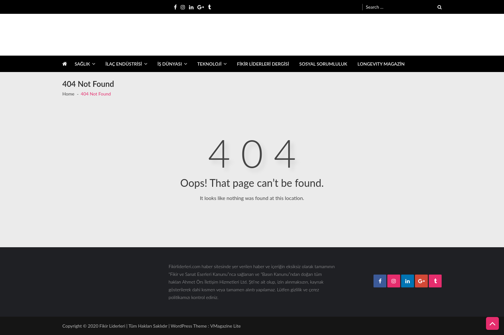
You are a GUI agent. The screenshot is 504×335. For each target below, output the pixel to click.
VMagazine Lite (225, 326)
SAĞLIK (82, 64)
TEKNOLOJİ (209, 64)
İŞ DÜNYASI (170, 64)
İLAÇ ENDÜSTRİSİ (123, 64)
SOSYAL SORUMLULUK (323, 64)
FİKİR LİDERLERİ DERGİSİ (263, 64)
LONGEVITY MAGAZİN (380, 64)
